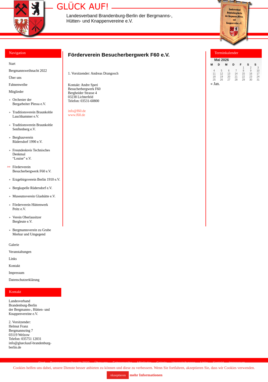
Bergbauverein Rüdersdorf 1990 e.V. (27, 140)
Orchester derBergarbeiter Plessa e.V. (29, 102)
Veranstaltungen (20, 252)
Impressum (16, 273)
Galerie (14, 245)
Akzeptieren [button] (118, 375)
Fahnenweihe (18, 85)
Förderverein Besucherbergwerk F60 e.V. (31, 169)
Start (12, 64)
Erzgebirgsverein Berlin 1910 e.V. (36, 179)
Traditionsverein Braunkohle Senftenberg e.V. (32, 127)
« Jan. (215, 84)
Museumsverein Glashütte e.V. (34, 196)
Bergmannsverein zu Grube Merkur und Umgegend (31, 232)
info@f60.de (77, 111)
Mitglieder (16, 92)
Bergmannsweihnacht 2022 (28, 71)
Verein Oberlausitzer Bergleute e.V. (26, 219)
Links (13, 259)
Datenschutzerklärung (24, 280)
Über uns (15, 78)
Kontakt (14, 266)
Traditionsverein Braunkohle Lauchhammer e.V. (32, 114)
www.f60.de (76, 115)
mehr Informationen (146, 375)
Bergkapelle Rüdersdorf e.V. (32, 188)
